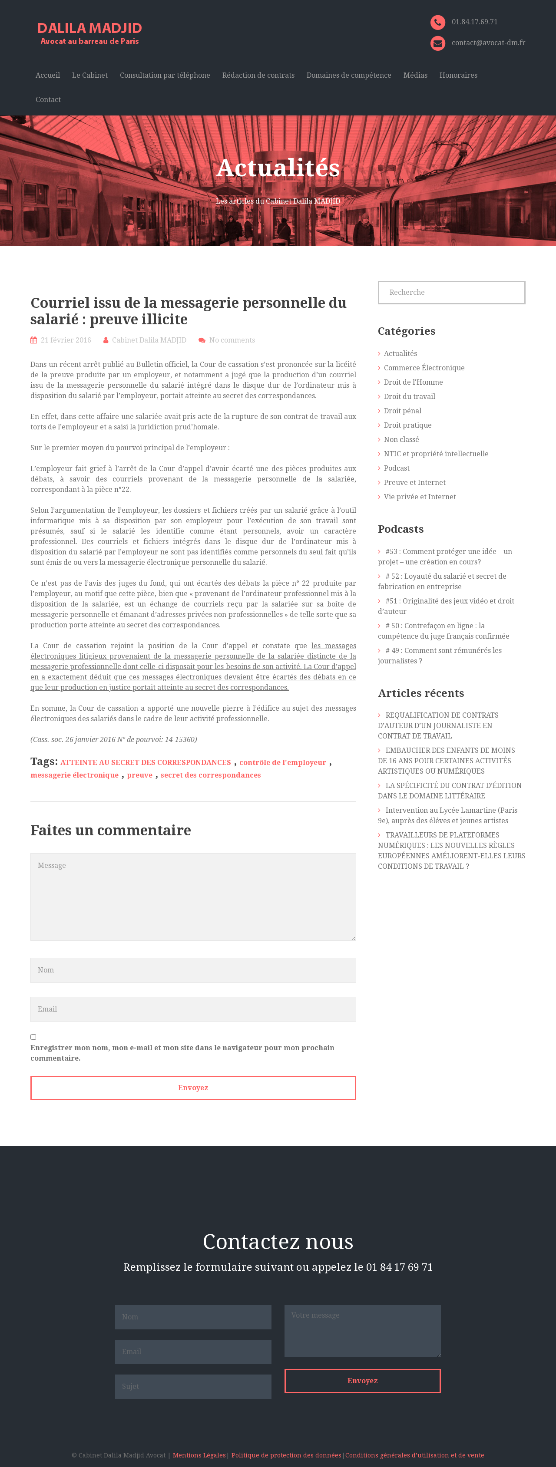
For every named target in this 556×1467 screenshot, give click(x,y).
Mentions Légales (199, 1455)
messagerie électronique (74, 775)
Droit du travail (409, 396)
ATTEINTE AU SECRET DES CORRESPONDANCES (145, 762)
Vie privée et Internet (420, 497)
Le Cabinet (90, 75)
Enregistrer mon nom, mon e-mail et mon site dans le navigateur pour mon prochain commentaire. (182, 1053)
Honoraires (458, 75)
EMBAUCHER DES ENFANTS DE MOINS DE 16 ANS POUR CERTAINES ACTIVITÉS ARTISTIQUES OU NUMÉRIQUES (446, 760)
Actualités (400, 353)
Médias (415, 75)
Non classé (401, 439)
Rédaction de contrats (258, 75)
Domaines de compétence (349, 75)
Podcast (397, 468)
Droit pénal (402, 411)
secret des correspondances (211, 775)
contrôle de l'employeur (282, 762)
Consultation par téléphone (165, 75)
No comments (232, 340)
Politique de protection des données (286, 1455)
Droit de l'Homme (413, 382)
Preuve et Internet (415, 482)
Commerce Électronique (424, 368)
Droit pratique (408, 425)
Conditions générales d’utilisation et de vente (414, 1455)
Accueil (48, 75)
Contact (48, 100)
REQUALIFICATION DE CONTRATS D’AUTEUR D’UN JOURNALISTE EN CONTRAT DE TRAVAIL (438, 725)
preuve (139, 775)
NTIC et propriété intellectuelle (436, 454)
